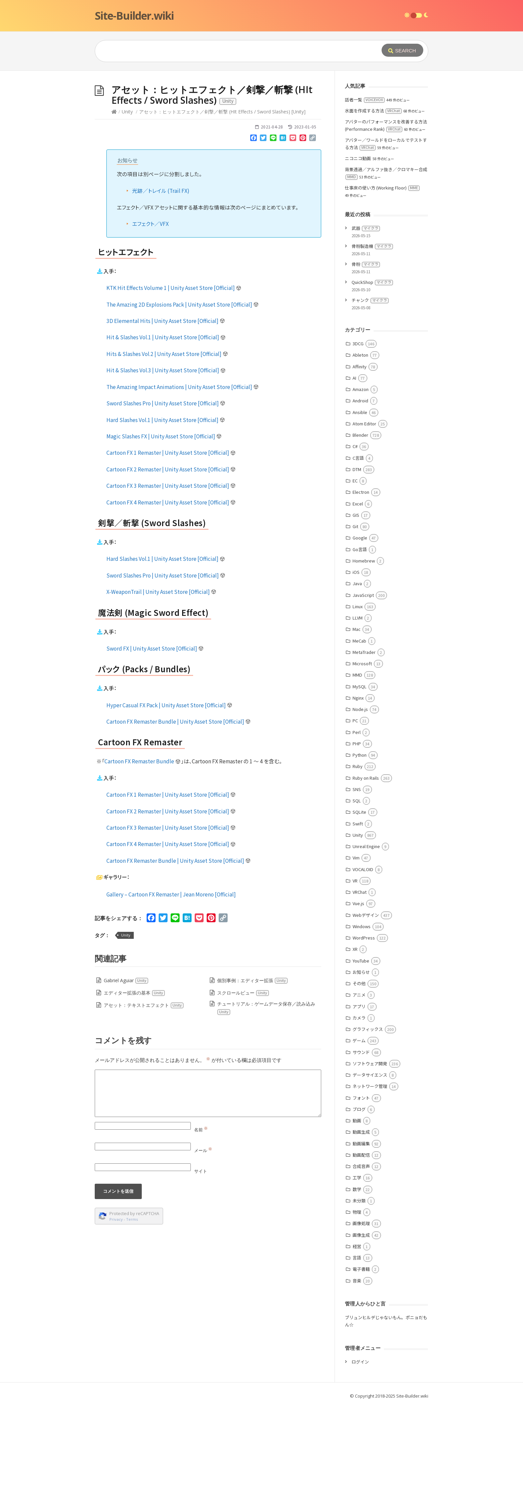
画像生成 (361, 1335)
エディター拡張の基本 (134, 1093)
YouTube (361, 1061)
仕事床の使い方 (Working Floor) (382, 288)
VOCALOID (363, 969)
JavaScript (363, 695)
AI (354, 478)
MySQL (360, 786)
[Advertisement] (261, 120)
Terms (132, 1319)
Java (357, 683)
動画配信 (361, 1255)
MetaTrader (364, 752)
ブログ (359, 1209)
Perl (357, 832)
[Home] (114, 212)
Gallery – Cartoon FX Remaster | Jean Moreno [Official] (171, 994)
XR (355, 1049)
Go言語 (360, 649)
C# (355, 546)
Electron (361, 592)
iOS (356, 672)
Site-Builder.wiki (134, 15)
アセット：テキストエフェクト (144, 1105)
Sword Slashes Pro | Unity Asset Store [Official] (165, 503)
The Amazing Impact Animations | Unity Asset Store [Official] (182, 486)
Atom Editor (364, 523)
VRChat (360, 992)
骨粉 (366, 364)
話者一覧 (365, 200)
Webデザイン (366, 1015)
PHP (357, 843)
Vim (356, 958)
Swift (358, 923)
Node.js (360, 809)
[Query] (228, 51)
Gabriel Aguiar (126, 1080)
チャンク (370, 400)
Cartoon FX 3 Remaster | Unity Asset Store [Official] (171, 585)
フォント (361, 1198)
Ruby (358, 866)
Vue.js (358, 1003)
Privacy (116, 1319)
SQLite (359, 912)
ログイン (360, 1462)
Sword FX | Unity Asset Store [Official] (155, 748)
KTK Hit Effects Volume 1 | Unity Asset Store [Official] (173, 387)
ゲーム (359, 1140)
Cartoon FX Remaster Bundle (142, 861)
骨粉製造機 (372, 346)
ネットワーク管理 (370, 1186)
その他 (359, 1083)
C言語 (358, 558)
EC (355, 581)
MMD (357, 775)
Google (360, 638)
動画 (357, 1220)
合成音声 (361, 1266)
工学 (357, 1277)
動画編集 (361, 1243)
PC (355, 820)
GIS (356, 615)
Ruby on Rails (366, 878)
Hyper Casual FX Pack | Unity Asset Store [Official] (169, 805)
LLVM (358, 718)
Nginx (358, 798)
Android (360, 500)
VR (355, 981)
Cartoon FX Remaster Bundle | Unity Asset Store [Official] (178, 821)
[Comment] (208, 1193)
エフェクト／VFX (150, 323)
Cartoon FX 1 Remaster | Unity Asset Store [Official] (171, 552)
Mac (357, 729)
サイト (200, 1271)
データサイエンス (370, 1175)
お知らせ (361, 1072)
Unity (127, 212)
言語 (357, 1358)
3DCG (358, 443)
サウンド (361, 1152)
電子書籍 (361, 1369)
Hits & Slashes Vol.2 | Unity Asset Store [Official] (167, 453)
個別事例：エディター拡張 (252, 1080)
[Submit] (402, 50)
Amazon (361, 489)
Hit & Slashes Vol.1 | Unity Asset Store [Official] (166, 437)
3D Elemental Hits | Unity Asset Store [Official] (165, 420)
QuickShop (372, 382)
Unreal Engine (366, 946)
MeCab (359, 741)
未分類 (359, 1300)
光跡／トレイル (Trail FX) (160, 290)
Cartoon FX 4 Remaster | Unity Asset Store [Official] (171, 602)
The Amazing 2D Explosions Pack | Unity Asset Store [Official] (182, 404)
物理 (357, 1312)
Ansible (360, 512)
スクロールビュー (243, 1093)
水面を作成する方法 (373, 211)
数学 (357, 1289)
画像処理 (361, 1323)
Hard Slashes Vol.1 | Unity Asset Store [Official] (165, 519)
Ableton (360, 455)
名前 (201, 1230)
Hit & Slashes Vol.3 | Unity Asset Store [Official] (166, 470)
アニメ (359, 1095)
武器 (366, 328)
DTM (357, 569)
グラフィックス (368, 1129)
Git (355, 626)
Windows (362, 1026)
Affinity (360, 466)
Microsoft (362, 763)
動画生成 (361, 1232)
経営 (357, 1346)
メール (203, 1250)
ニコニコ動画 (358, 258)
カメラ (359, 1118)
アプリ (359, 1106)
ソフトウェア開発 (370, 1163)
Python (360, 855)
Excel (358, 604)
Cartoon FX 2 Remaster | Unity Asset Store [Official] (171, 569)
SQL (357, 900)
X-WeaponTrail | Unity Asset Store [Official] (161, 691)
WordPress (364, 1038)
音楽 (357, 1381)
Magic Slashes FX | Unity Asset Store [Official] (164, 536)
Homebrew (364, 661)
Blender (360, 535)
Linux (358, 706)
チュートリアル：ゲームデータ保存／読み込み (266, 1108)
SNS (357, 889)
